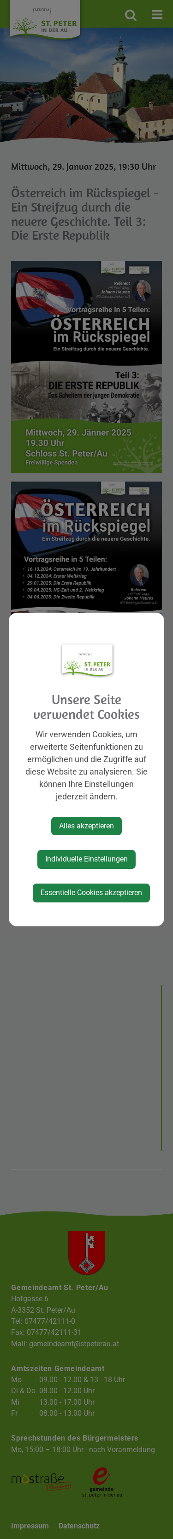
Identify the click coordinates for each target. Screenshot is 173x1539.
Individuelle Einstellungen (86, 859)
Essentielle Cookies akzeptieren (91, 892)
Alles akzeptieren (86, 825)
